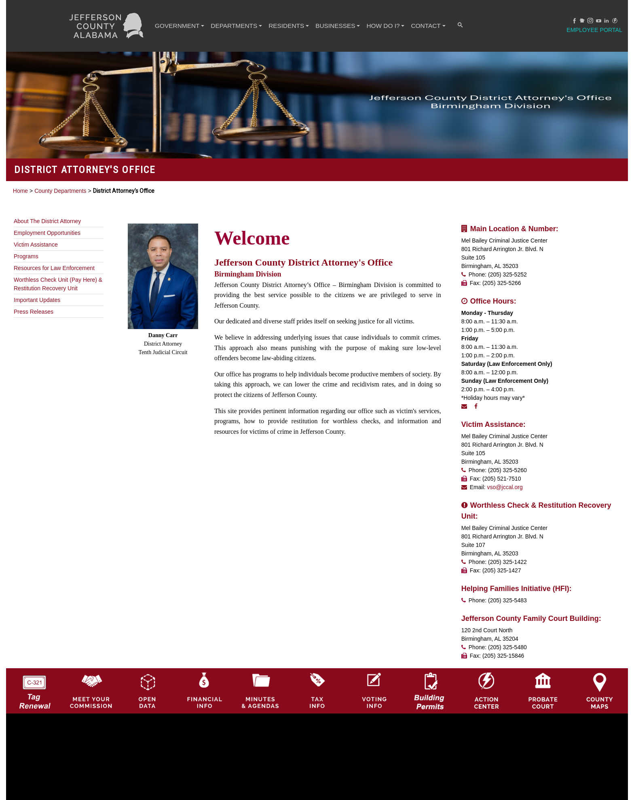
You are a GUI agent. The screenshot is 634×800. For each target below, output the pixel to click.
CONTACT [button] (426, 25)
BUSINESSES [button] (335, 25)
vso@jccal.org (505, 487)
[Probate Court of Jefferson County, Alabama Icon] (543, 672)
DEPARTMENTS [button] (234, 25)
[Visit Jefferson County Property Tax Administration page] (317, 672)
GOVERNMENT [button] (177, 25)
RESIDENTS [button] (286, 25)
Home (20, 191)
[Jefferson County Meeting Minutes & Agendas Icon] (260, 672)
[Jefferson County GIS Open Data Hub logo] (147, 672)
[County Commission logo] (91, 672)
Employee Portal (594, 30)
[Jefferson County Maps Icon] (599, 672)
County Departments (60, 191)
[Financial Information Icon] (203, 672)
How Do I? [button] (383, 25)
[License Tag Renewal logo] (34, 672)
